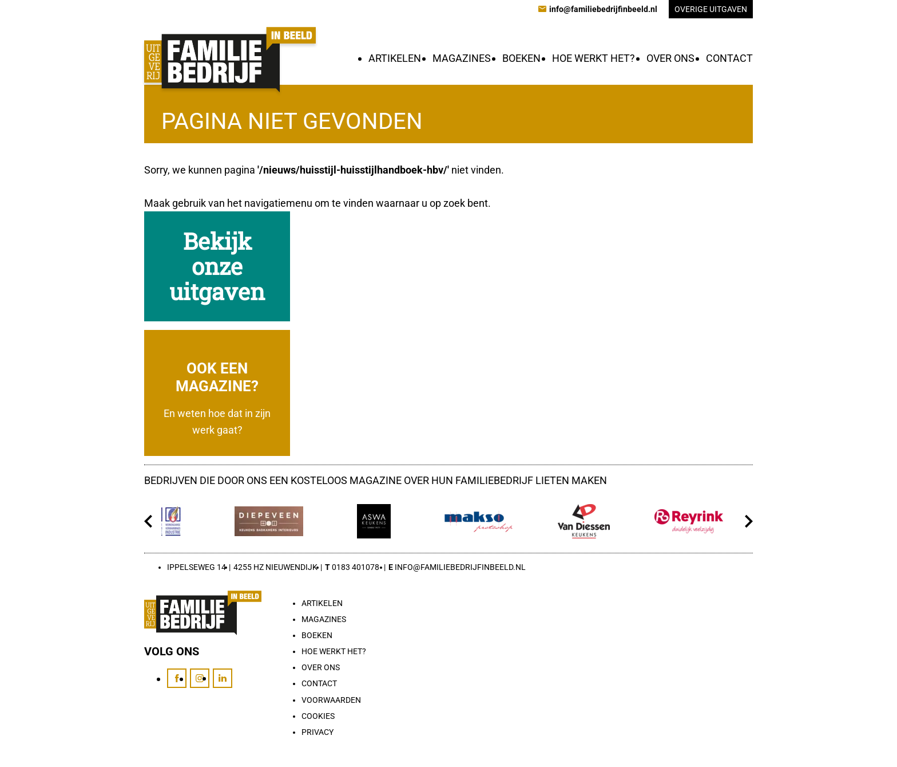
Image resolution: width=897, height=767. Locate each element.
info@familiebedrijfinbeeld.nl (460, 567)
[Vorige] (148, 521)
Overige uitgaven (710, 9)
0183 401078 (355, 567)
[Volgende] (748, 521)
